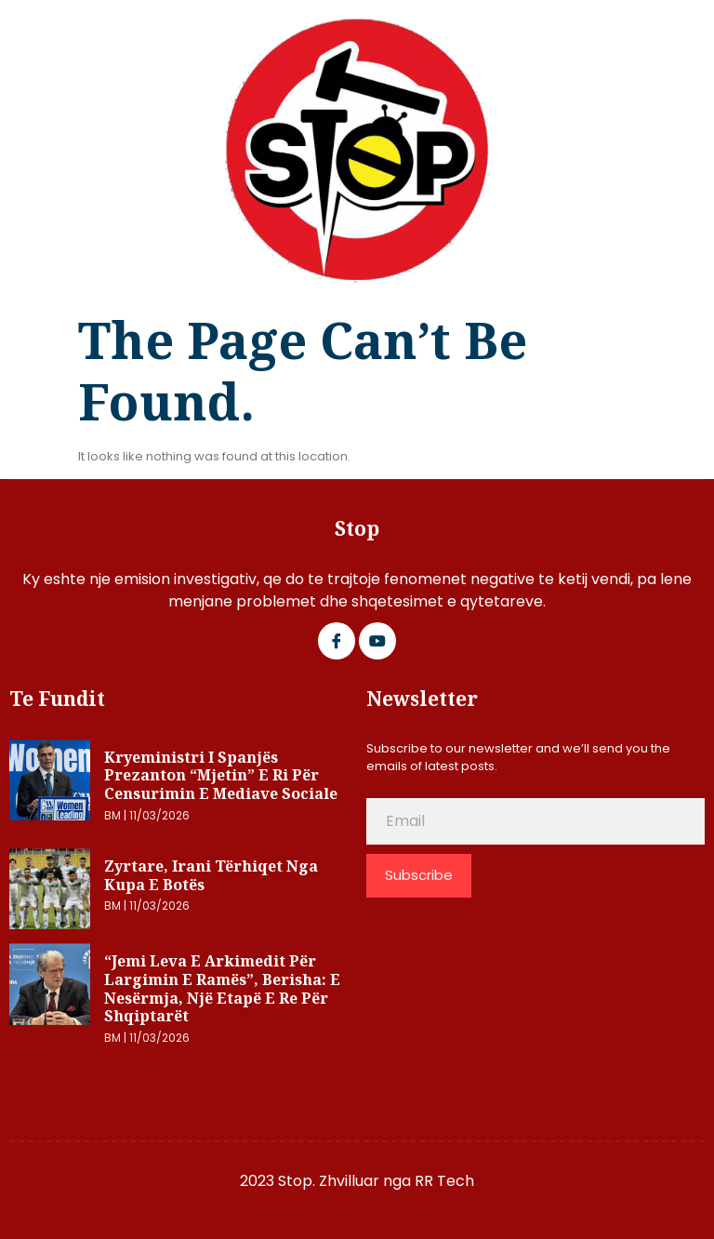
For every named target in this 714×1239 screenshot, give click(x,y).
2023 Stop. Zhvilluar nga (327, 1181)
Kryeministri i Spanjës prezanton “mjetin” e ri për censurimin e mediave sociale (220, 775)
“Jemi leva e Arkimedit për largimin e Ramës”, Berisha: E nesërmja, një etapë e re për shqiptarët (222, 988)
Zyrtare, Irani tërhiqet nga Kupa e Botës (211, 875)
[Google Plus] (377, 640)
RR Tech (444, 1181)
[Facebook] (336, 640)
